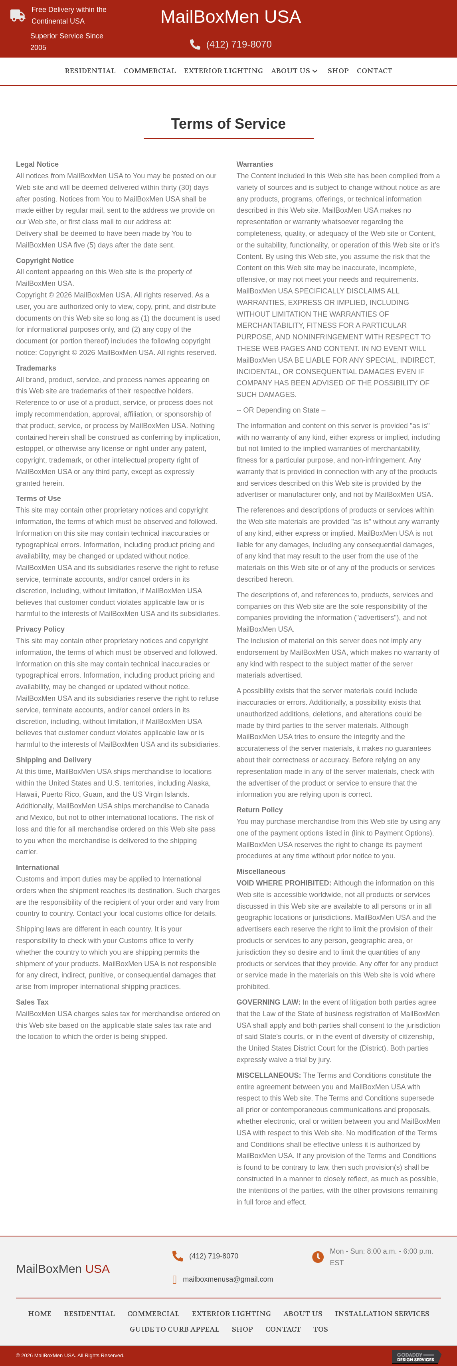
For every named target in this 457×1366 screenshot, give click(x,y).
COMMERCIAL (153, 1313)
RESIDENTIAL (89, 1313)
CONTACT (283, 1329)
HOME (39, 1313)
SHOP (242, 1329)
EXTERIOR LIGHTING (231, 1313)
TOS (320, 1329)
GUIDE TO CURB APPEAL (175, 1329)
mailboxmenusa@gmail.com (228, 1279)
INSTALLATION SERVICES (382, 1313)
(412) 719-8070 (239, 44)
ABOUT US (302, 1313)
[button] (315, 71)
